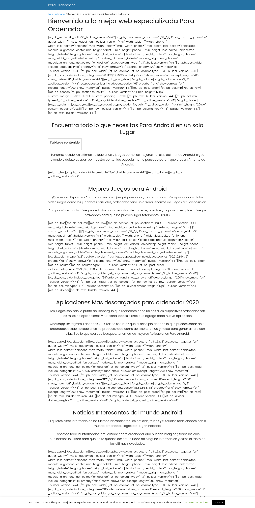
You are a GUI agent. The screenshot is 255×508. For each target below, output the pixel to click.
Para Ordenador (61, 5)
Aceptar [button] (218, 502)
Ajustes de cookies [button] (196, 502)
